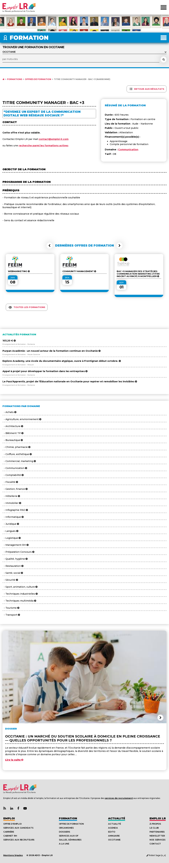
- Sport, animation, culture (19, 586)
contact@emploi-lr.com (53, 139)
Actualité (116, 818)
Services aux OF (68, 835)
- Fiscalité (10, 482)
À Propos (155, 823)
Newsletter (157, 835)
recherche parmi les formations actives (43, 145)
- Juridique (10, 523)
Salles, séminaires (70, 839)
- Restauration (12, 565)
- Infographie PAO (15, 509)
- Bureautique (12, 440)
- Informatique (13, 516)
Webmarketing (19, 271)
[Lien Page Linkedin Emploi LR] (11, 808)
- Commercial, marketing (19, 461)
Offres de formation (38, 79)
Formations (14, 79)
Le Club (154, 827)
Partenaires (157, 831)
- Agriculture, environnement (21, 419)
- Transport (11, 614)
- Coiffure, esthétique (17, 454)
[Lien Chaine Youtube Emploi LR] (25, 808)
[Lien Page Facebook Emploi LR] (18, 808)
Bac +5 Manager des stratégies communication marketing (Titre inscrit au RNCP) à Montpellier (138, 274)
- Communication (14, 468)
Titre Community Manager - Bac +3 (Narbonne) (82, 79)
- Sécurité (10, 579)
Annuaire (113, 835)
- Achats (9, 412)
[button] (49, 246)
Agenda (113, 827)
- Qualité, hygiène (15, 558)
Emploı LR (158, 818)
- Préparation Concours (18, 551)
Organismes (66, 827)
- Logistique (11, 537)
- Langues (10, 531)
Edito (111, 831)
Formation (68, 818)
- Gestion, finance (15, 488)
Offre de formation (71, 823)
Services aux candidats (18, 827)
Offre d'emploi (12, 823)
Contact (155, 843)
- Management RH (15, 544)
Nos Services (158, 839)
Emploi (9, 818)
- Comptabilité (13, 475)
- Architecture (12, 426)
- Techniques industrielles (20, 593)
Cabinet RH (10, 835)
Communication (128, 149)
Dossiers (64, 831)
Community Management (79, 271)
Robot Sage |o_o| (156, 855)
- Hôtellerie (11, 496)
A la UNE (64, 843)
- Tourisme (10, 607)
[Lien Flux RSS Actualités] (4, 808)
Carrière (8, 831)
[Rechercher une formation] (164, 59)
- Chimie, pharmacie (16, 447)
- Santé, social (12, 572)
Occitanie (114, 839)
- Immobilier (11, 503)
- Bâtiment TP (12, 433)
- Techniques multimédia (19, 600)
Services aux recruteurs (18, 839)
